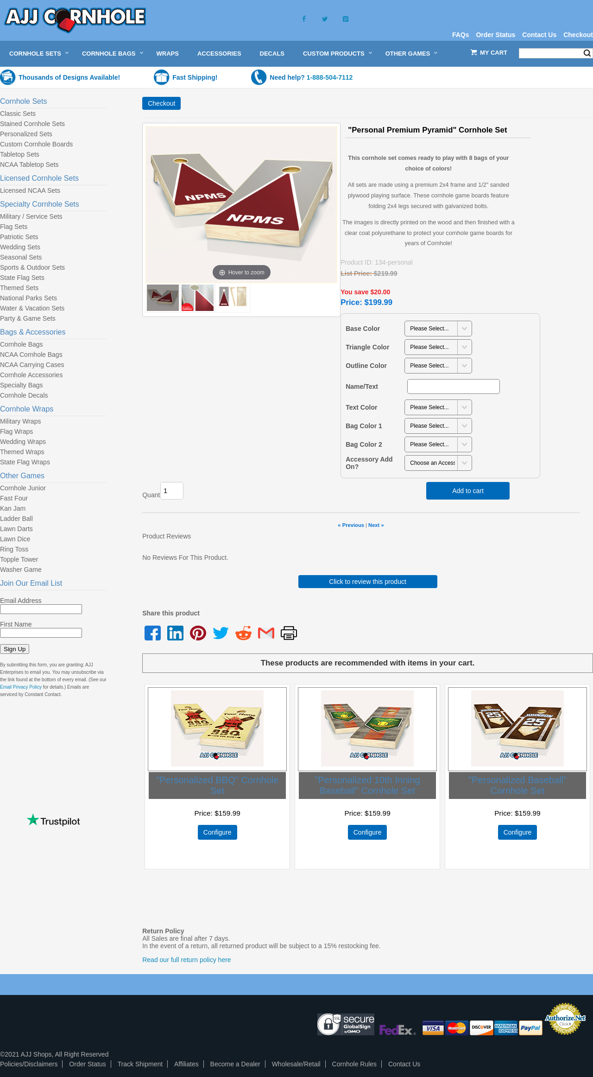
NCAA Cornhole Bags (31, 354)
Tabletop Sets (19, 154)
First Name (16, 624)
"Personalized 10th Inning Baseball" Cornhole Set (367, 785)
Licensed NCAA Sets (30, 190)
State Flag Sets (22, 277)
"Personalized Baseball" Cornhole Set (517, 785)
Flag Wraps (16, 431)
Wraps (168, 53)
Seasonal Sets (21, 257)
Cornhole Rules (354, 1064)
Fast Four (14, 498)
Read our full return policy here (186, 959)
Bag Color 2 (364, 444)
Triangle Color (367, 347)
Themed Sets (19, 287)
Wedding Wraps (23, 441)
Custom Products (334, 53)
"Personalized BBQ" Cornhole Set (217, 785)
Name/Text (362, 386)
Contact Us (539, 34)
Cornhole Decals (24, 395)
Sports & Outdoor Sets (32, 267)
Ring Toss (14, 549)
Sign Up (14, 649)
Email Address (20, 600)
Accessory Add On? (369, 463)
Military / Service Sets (31, 216)
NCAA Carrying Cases (32, 364)
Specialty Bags (21, 385)
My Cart (493, 52)
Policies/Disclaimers (28, 1064)
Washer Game (21, 569)
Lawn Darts (16, 528)
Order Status (495, 34)
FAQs (460, 34)
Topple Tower (19, 559)
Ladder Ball (16, 518)
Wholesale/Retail (296, 1064)
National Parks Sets (28, 298)
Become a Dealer (235, 1064)
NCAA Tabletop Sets (29, 164)
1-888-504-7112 (330, 77)
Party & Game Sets (28, 318)
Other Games (407, 53)
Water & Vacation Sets (32, 308)
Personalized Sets (26, 134)
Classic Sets (18, 113)
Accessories (219, 53)
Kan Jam (12, 508)
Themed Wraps (22, 452)
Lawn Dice (15, 539)
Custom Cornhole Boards (36, 144)
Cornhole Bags (109, 53)
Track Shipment (140, 1064)
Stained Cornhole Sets (32, 123)
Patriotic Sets (19, 237)
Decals (272, 53)
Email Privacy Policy (21, 687)
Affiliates (186, 1064)
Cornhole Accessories (31, 375)
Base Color (363, 328)
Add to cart (468, 490)
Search (587, 53)
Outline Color (366, 365)
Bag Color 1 (364, 426)
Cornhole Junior (23, 488)
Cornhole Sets (35, 53)
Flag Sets (13, 226)
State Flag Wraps (25, 462)
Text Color (361, 407)
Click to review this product (367, 581)
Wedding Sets (20, 247)
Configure (217, 832)
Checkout (578, 34)
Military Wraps (20, 421)
